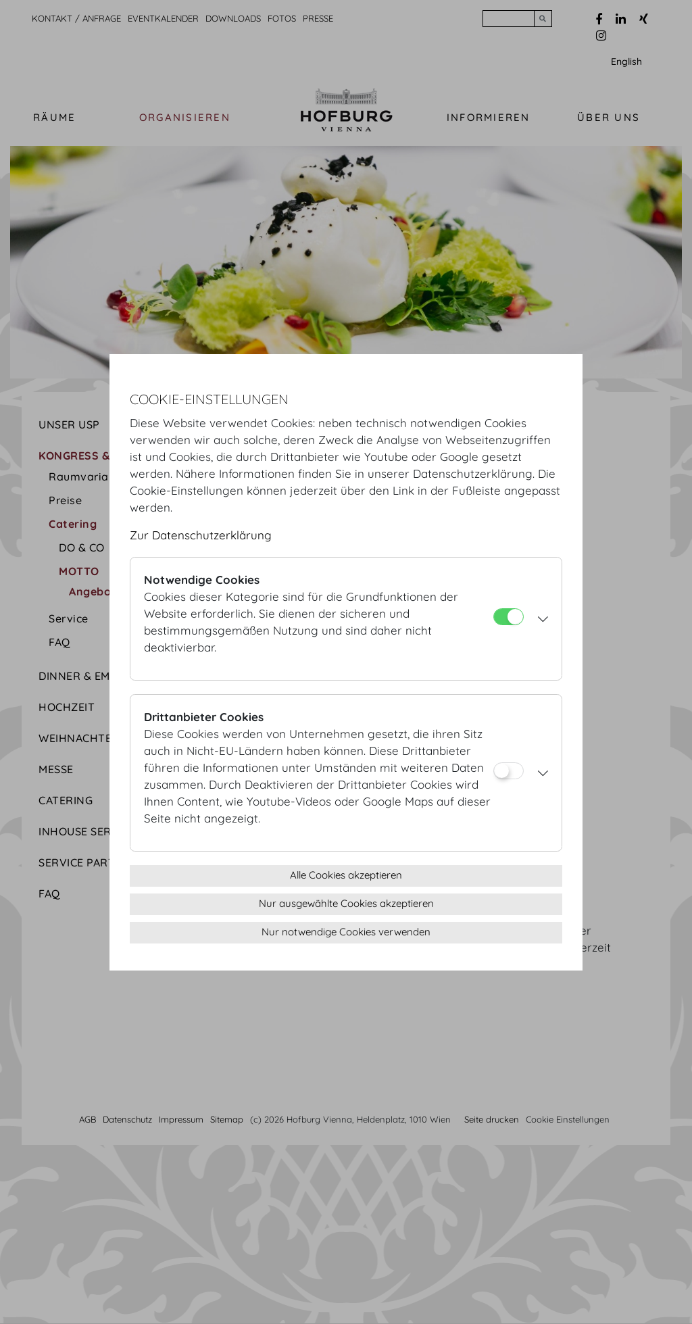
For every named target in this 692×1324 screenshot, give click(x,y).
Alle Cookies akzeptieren (346, 874)
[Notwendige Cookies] (508, 616)
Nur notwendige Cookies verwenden (346, 931)
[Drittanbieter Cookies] (508, 770)
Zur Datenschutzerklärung (201, 535)
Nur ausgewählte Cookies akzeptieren (346, 903)
